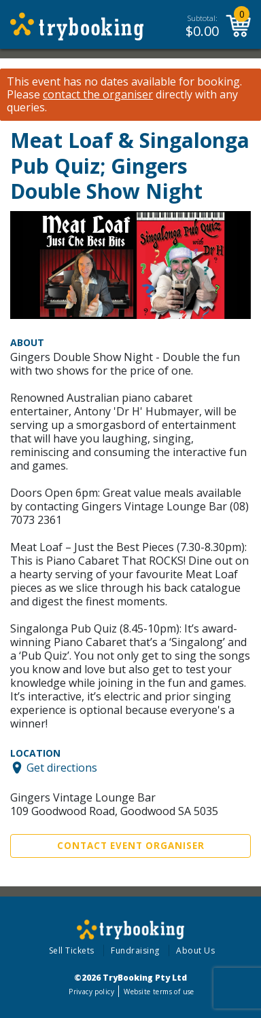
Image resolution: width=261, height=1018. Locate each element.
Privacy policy (91, 991)
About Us (195, 950)
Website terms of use (159, 991)
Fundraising (135, 950)
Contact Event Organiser (131, 846)
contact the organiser (98, 94)
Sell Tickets (71, 950)
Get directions (62, 767)
